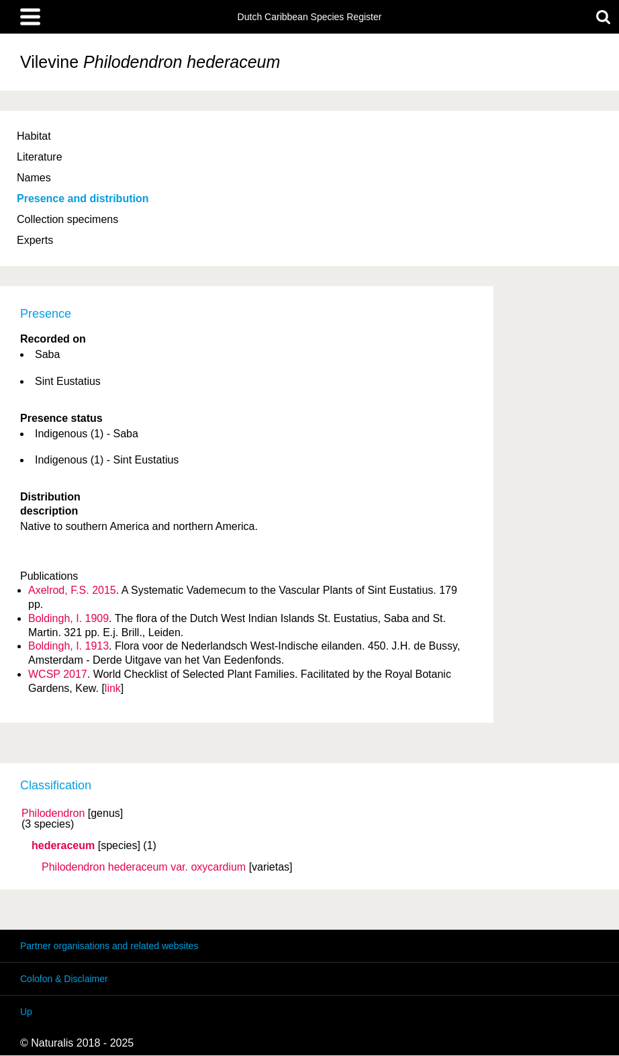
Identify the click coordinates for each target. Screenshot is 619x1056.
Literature (39, 157)
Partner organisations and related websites (109, 945)
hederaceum (63, 845)
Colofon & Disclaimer (64, 978)
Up (26, 1011)
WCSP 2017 (57, 674)
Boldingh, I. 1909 (68, 618)
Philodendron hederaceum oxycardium (144, 867)
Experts (35, 240)
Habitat (34, 136)
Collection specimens (67, 219)
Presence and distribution (82, 198)
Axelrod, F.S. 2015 (72, 590)
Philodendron (53, 813)
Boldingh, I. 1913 (68, 646)
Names (34, 177)
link (113, 688)
